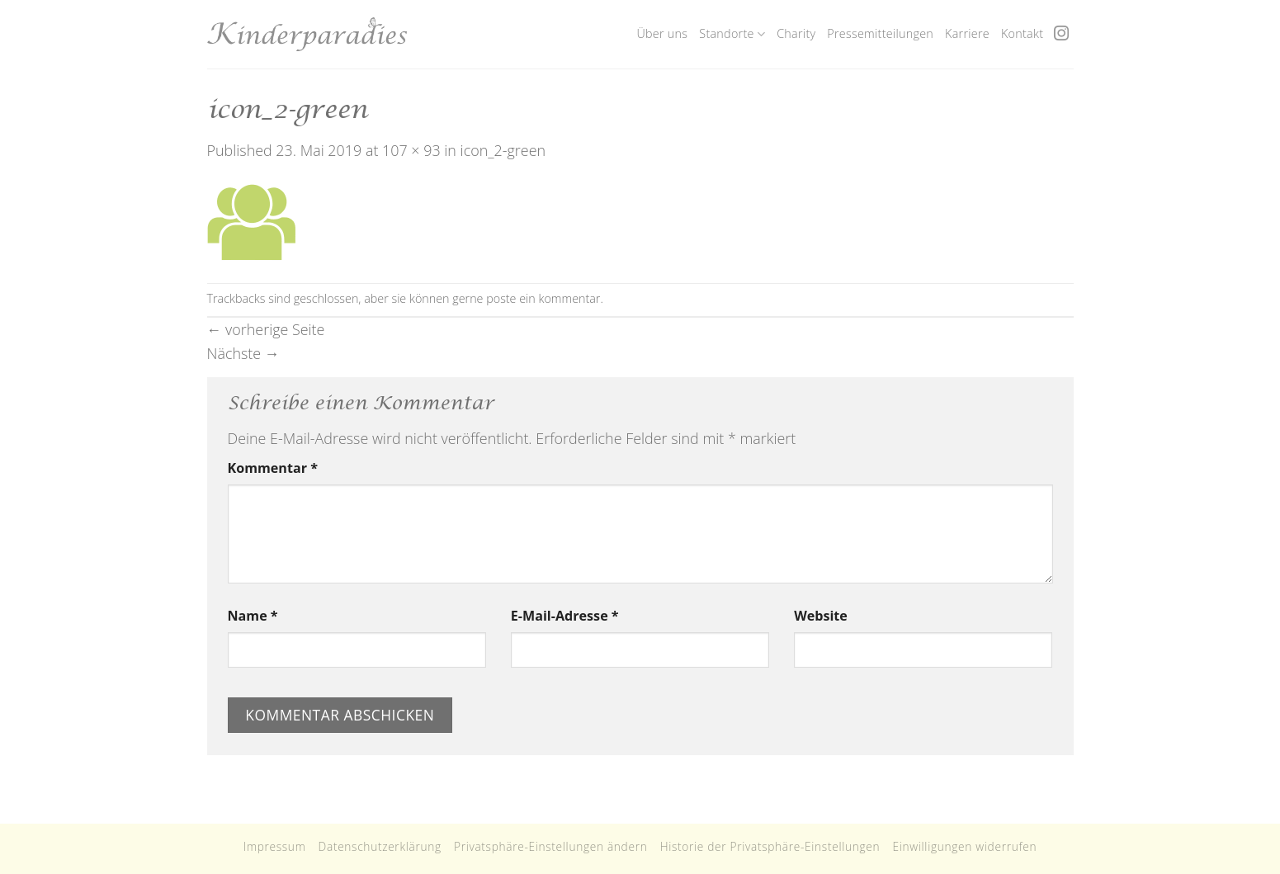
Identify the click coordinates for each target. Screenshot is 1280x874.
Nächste (243, 353)
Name (253, 616)
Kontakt (1022, 33)
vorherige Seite (266, 329)
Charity (796, 33)
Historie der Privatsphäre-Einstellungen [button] (770, 846)
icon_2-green (503, 150)
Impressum (274, 846)
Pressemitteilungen (880, 33)
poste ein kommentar (543, 298)
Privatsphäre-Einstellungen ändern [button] (551, 846)
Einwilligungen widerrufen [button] (964, 846)
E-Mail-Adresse (565, 616)
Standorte (732, 34)
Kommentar (273, 468)
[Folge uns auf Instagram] (1061, 34)
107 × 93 (411, 150)
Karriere (967, 33)
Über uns (661, 33)
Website (821, 616)
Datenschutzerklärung (380, 846)
